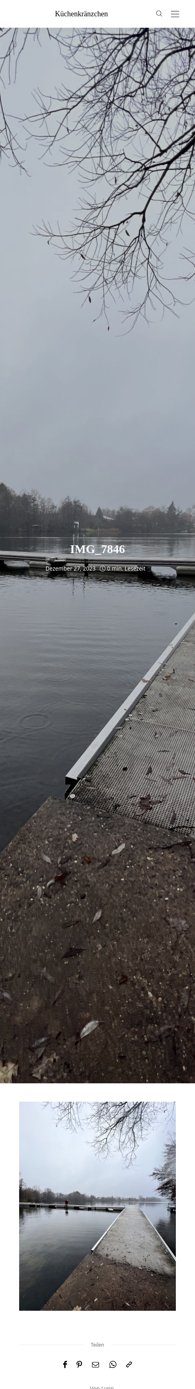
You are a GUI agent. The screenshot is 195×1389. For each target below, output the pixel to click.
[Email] (95, 1365)
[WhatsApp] (113, 1365)
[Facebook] (65, 1365)
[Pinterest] (79, 1365)
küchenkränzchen (81, 14)
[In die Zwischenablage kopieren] (129, 1365)
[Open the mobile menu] (175, 14)
